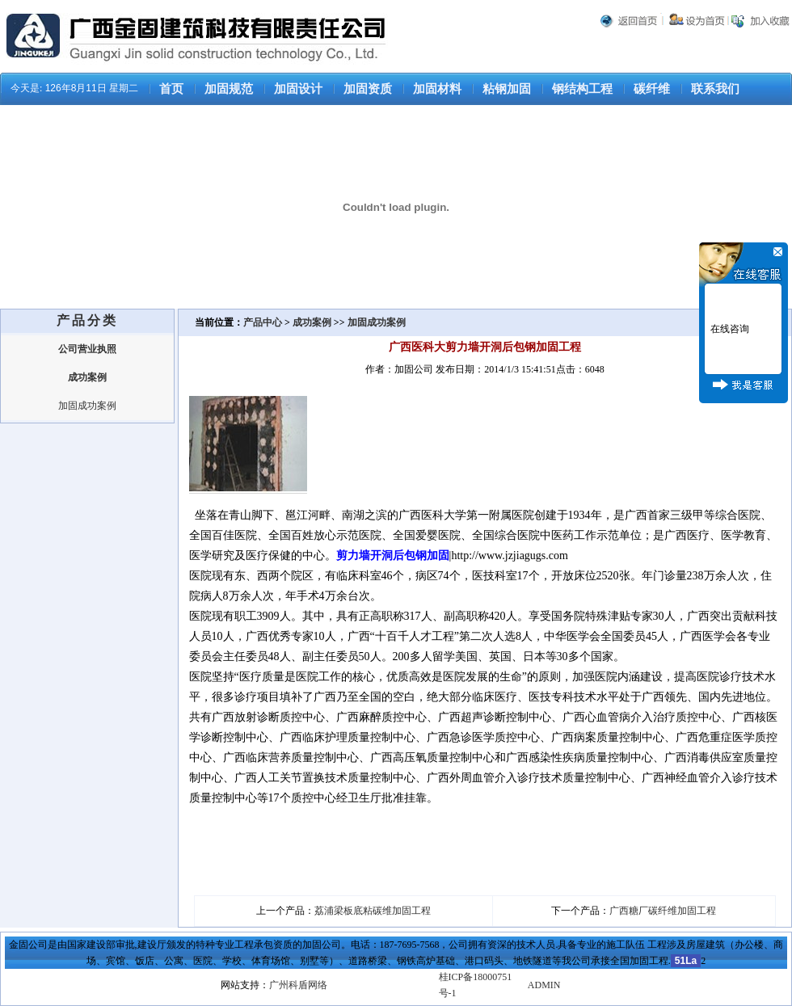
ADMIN (544, 985)
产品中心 (263, 322)
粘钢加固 (506, 88)
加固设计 (298, 88)
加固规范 (228, 88)
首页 (171, 88)
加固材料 (437, 88)
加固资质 (367, 88)
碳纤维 (652, 88)
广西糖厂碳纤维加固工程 (662, 910)
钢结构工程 (582, 88)
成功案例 (312, 322)
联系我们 (715, 88)
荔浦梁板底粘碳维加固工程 (372, 910)
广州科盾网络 (298, 985)
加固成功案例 (87, 405)
